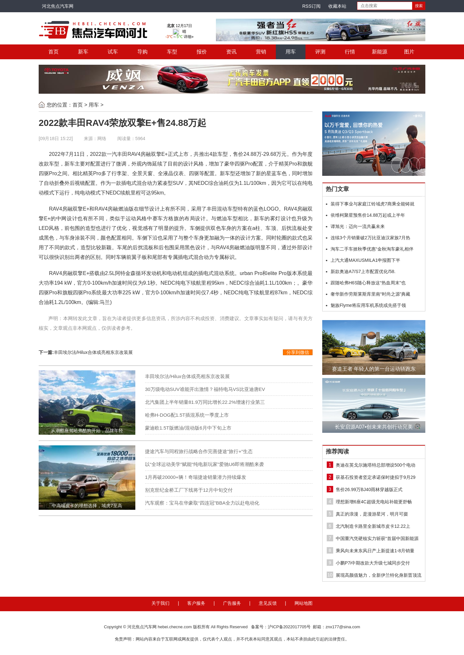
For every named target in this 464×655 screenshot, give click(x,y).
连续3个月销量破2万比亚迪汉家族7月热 (370, 237)
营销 (261, 51)
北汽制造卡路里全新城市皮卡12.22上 (373, 526)
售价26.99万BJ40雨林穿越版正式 (369, 489)
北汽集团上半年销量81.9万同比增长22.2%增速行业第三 (205, 402)
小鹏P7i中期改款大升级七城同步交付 (373, 562)
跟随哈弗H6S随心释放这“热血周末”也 (368, 282)
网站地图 (304, 603)
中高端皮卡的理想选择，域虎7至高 (87, 505)
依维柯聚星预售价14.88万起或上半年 (368, 215)
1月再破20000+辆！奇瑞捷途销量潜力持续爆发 (195, 477)
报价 (202, 51)
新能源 (379, 51)
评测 (320, 51)
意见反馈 (268, 603)
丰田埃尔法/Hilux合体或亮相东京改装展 (93, 352)
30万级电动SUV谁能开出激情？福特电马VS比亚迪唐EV (205, 389)
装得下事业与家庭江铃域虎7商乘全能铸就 (372, 203)
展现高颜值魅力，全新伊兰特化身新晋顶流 (378, 575)
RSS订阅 (311, 6)
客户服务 (196, 603)
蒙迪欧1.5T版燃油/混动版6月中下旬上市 (188, 428)
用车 (290, 51)
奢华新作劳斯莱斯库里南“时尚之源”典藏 (370, 294)
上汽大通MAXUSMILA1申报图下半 (365, 260)
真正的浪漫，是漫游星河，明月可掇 (372, 514)
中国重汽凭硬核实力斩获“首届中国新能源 (377, 538)
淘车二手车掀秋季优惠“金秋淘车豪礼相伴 (372, 249)
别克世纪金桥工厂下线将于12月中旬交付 (189, 490)
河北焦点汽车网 (57, 6)
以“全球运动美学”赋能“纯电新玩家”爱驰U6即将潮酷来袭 (204, 464)
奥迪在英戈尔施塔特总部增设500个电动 (375, 465)
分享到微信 (297, 352)
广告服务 (232, 603)
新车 (83, 51)
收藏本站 (337, 6)
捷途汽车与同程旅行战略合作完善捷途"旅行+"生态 (199, 451)
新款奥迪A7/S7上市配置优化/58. (363, 271)
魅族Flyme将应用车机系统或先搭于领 (368, 305)
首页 (53, 51)
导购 (142, 51)
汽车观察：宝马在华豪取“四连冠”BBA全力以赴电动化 (202, 503)
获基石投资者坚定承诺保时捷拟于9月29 (375, 477)
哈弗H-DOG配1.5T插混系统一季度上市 (187, 415)
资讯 (231, 51)
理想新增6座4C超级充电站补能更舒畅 (374, 501)
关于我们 (160, 603)
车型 (172, 51)
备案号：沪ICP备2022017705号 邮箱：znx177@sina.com (305, 626)
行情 (350, 51)
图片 (409, 51)
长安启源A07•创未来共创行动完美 (374, 427)
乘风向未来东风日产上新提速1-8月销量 (375, 550)
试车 (113, 51)
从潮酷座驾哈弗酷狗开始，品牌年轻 (87, 430)
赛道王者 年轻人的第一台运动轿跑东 (374, 369)
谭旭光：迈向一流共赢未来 (358, 226)
